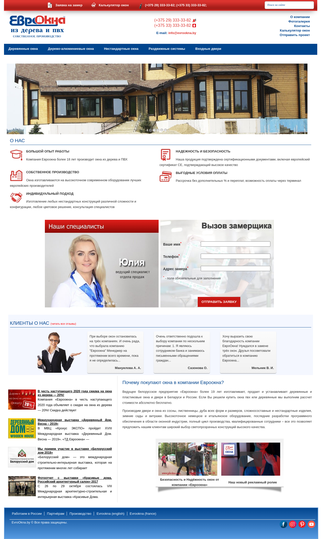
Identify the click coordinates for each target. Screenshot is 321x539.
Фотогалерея (299, 21)
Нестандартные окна (121, 49)
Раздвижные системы (167, 49)
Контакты (302, 26)
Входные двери (208, 49)
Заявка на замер (68, 5)
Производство (80, 513)
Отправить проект (295, 35)
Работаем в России (27, 513)
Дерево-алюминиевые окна (71, 49)
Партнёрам (55, 513)
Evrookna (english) (110, 513)
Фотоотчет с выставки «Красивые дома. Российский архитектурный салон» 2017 (75, 479)
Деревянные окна (23, 49)
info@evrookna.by (182, 33)
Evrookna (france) (143, 513)
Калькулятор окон (114, 5)
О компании (300, 17)
